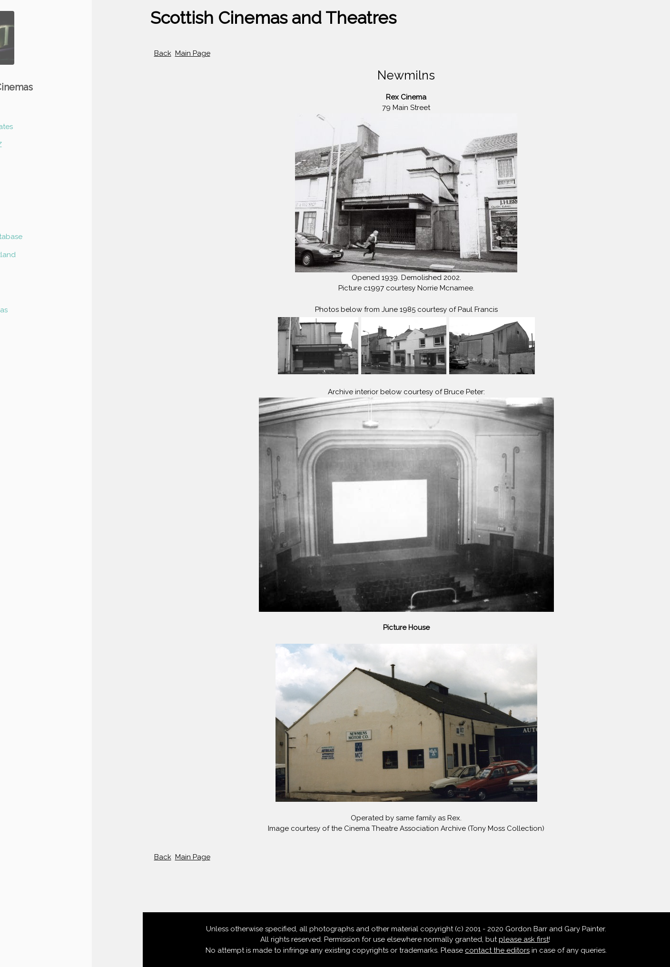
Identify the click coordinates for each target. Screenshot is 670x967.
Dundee (21, 181)
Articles (20, 273)
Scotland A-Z (30, 144)
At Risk (19, 291)
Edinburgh (25, 200)
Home (18, 108)
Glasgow (23, 218)
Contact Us (27, 328)
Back (162, 53)
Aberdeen (24, 163)
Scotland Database (40, 236)
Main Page (192, 53)
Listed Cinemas (33, 310)
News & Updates (36, 126)
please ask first (524, 939)
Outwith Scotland (37, 254)
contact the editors (497, 950)
